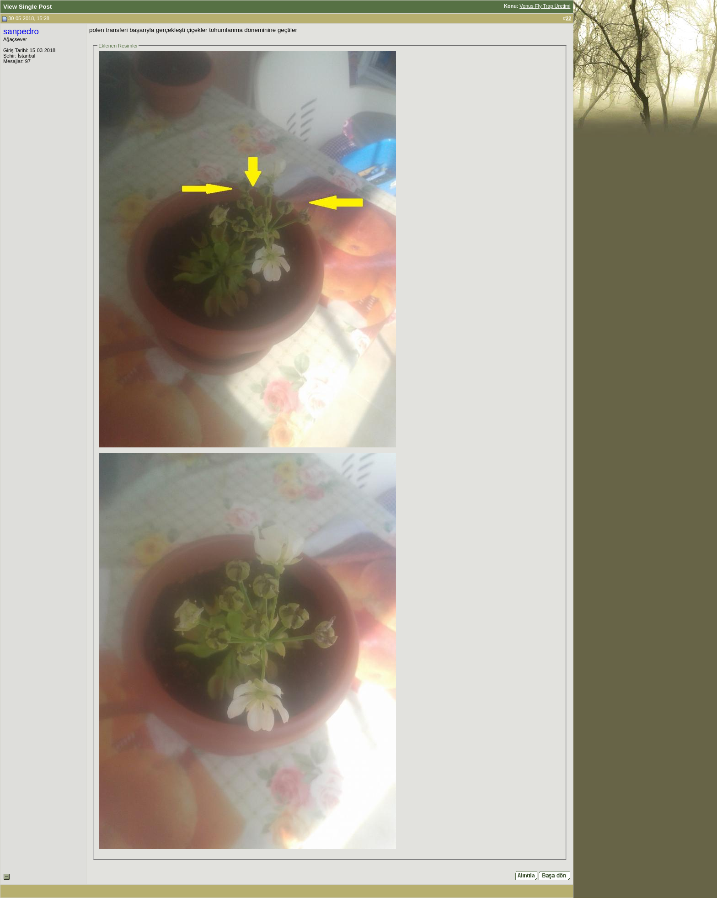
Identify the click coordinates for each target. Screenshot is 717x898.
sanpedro (21, 31)
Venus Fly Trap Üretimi (544, 6)
